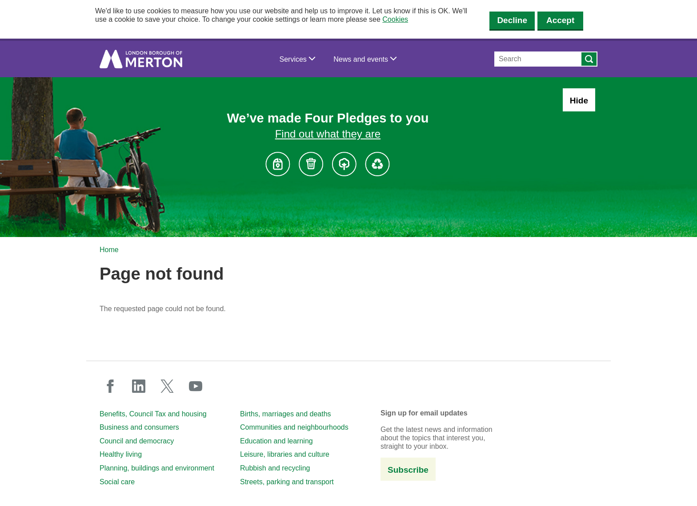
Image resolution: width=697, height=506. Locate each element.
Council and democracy (137, 441)
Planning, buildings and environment (157, 468)
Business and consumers (139, 427)
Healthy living (121, 454)
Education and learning (276, 441)
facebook (110, 386)
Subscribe (408, 469)
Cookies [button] (395, 19)
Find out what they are (328, 134)
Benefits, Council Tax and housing (153, 414)
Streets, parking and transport (287, 482)
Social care (117, 482)
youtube (195, 386)
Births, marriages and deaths (285, 414)
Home (109, 249)
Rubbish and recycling (275, 468)
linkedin (138, 386)
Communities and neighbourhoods (294, 427)
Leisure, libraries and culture (284, 454)
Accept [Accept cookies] (560, 20)
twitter (167, 386)
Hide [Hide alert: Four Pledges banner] (579, 100)
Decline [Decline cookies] (512, 20)
